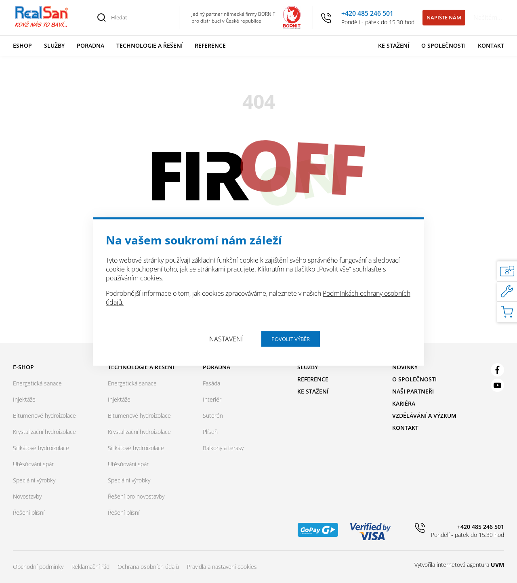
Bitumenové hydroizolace (44, 415)
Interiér (212, 399)
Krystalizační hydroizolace (44, 432)
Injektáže (24, 399)
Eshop (22, 45)
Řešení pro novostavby (136, 496)
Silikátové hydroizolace (41, 448)
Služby (54, 45)
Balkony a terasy (223, 448)
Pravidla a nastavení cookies (222, 566)
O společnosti (443, 45)
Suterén (213, 415)
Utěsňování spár (33, 464)
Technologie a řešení (149, 45)
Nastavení (226, 339)
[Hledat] (140, 17)
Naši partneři (413, 391)
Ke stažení (393, 45)
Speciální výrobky (34, 480)
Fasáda (211, 383)
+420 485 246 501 (367, 13)
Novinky (405, 367)
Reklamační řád (90, 566)
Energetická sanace (37, 383)
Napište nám (444, 17)
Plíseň (210, 432)
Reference (210, 45)
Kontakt (491, 45)
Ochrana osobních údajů (148, 566)
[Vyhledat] (101, 17)
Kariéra (403, 403)
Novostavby (27, 496)
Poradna (90, 45)
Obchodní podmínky (38, 566)
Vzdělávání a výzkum (424, 415)
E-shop (23, 367)
